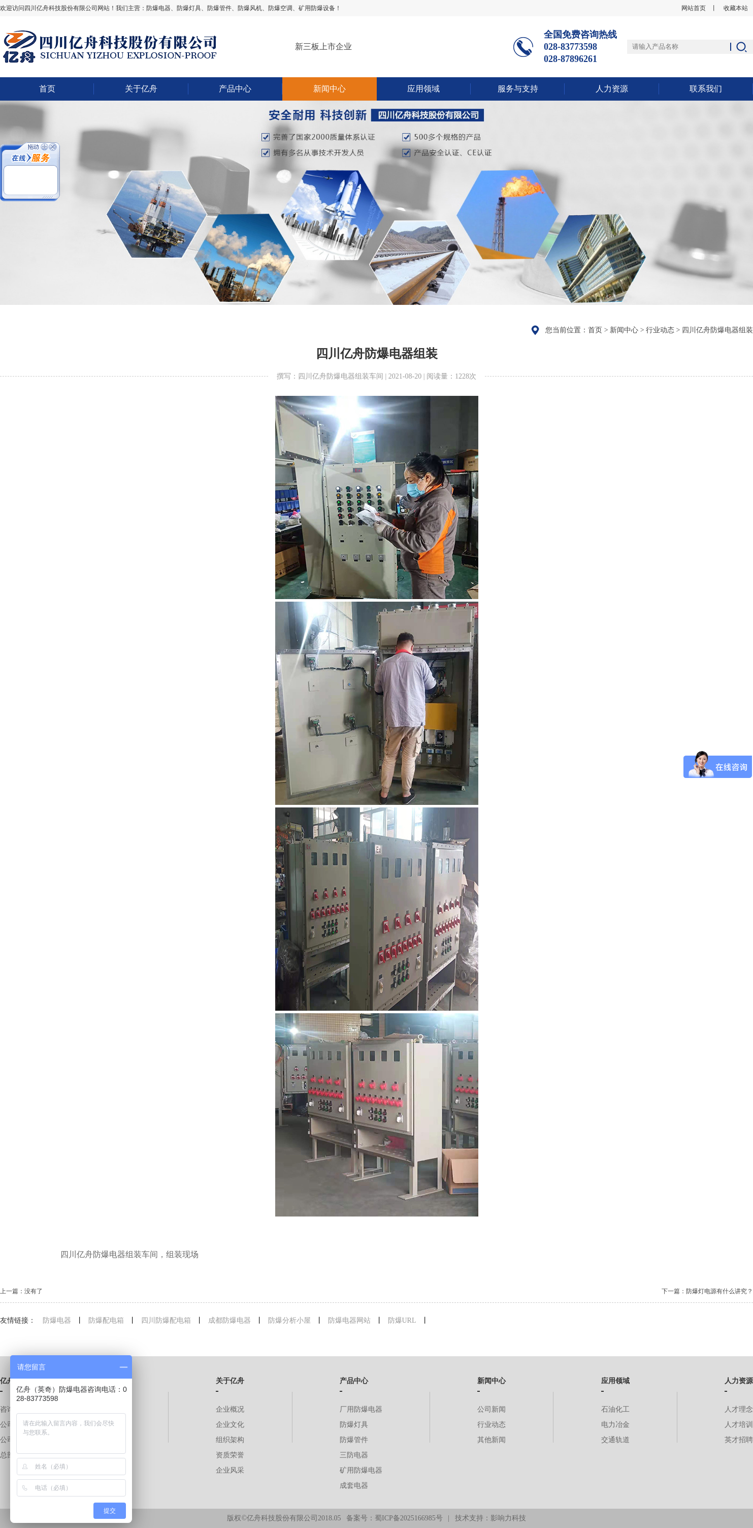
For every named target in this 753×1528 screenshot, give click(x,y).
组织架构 (230, 1440)
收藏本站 (736, 8)
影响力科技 (508, 1518)
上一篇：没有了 (21, 1291)
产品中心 (235, 88)
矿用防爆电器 (361, 1470)
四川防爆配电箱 (166, 1320)
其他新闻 (491, 1440)
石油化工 (615, 1409)
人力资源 (612, 88)
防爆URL (402, 1320)
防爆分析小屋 (289, 1320)
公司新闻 (491, 1409)
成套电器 (354, 1485)
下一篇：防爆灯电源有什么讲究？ (707, 1291)
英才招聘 (739, 1440)
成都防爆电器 (229, 1320)
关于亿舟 (141, 88)
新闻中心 (329, 88)
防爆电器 (57, 1320)
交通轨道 (615, 1440)
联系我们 (706, 88)
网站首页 (693, 8)
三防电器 (354, 1455)
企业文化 (230, 1424)
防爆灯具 (354, 1424)
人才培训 (739, 1424)
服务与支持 (518, 88)
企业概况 (230, 1409)
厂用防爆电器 (361, 1409)
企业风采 (230, 1470)
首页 (47, 88)
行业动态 (660, 330)
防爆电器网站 (349, 1320)
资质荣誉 (230, 1455)
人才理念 (739, 1409)
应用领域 (423, 88)
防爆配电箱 (106, 1320)
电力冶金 (615, 1424)
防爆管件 (354, 1440)
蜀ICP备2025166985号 (409, 1518)
